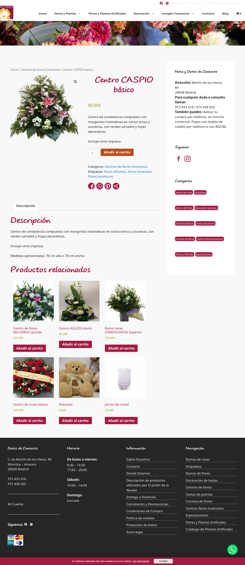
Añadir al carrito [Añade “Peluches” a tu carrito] (75, 420)
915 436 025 (17, 484)
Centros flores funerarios (210, 238)
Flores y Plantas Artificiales (107, 13)
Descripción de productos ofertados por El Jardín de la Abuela (147, 485)
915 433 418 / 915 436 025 (188, 3)
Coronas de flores (185, 238)
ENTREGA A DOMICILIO (222, 3)
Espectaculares (204, 254)
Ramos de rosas (184, 192)
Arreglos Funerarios (180, 13)
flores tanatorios (100, 176)
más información (140, 561)
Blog (225, 13)
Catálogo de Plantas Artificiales (209, 529)
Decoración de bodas (206, 207)
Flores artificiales (185, 254)
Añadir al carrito (117, 152)
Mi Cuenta (15, 504)
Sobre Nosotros (138, 459)
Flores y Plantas (69, 13)
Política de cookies (140, 518)
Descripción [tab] (25, 206)
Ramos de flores (184, 207)
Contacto (208, 13)
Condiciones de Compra (144, 511)
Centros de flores (185, 223)
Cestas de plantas (205, 223)
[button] (75, 81)
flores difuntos (115, 171)
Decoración (146, 13)
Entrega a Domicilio (141, 497)
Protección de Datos (141, 525)
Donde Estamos (138, 473)
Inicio (43, 13)
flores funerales (140, 171)
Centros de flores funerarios (40, 70)
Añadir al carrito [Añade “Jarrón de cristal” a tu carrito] (121, 420)
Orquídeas (200, 192)
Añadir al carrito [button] (29, 348)
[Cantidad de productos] (94, 153)
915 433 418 (17, 479)
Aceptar (163, 561)
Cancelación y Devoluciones (147, 504)
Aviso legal (134, 532)
